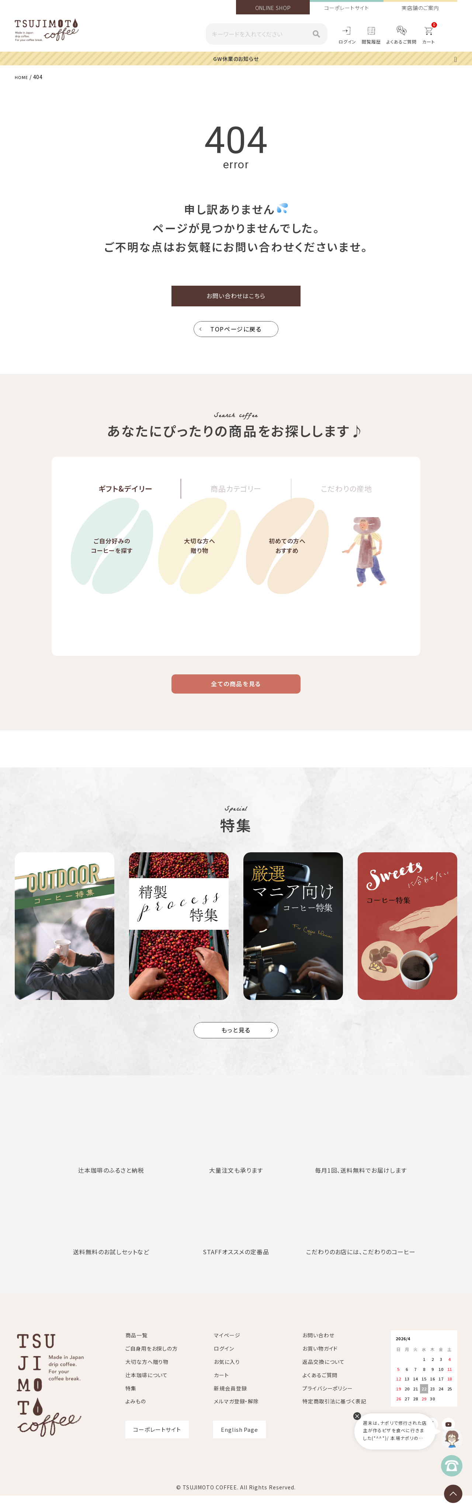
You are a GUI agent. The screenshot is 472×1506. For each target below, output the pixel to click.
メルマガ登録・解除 (236, 1411)
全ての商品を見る (236, 691)
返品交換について (323, 1372)
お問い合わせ (318, 1345)
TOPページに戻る (236, 333)
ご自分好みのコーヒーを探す (112, 571)
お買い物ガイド (320, 1358)
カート (221, 1385)
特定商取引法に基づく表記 (334, 1411)
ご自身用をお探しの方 (151, 1358)
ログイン (348, 41)
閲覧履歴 (371, 41)
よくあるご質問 (401, 41)
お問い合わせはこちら (236, 298)
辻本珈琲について (146, 1385)
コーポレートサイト (346, 7)
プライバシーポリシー (327, 1398)
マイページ (227, 1345)
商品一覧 (136, 1345)
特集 (130, 1398)
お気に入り (227, 1372)
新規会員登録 (230, 1398)
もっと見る (236, 1040)
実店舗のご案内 (420, 7)
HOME (23, 76)
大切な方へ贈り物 (200, 571)
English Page (239, 1440)
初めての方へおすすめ (287, 571)
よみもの (135, 1411)
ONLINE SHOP (273, 7)
